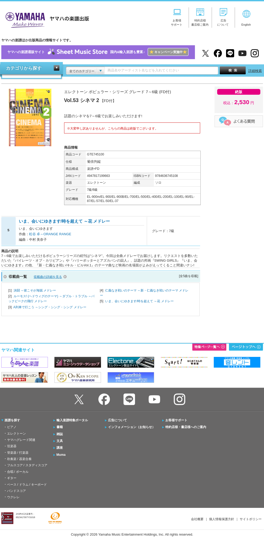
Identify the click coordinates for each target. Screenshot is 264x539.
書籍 (60, 427)
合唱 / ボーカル (18, 472)
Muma (61, 455)
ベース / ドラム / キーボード (27, 484)
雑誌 (60, 434)
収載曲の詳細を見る (48, 277)
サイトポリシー (251, 519)
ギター (11, 478)
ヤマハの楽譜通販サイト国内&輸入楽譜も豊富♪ (98, 52)
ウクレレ (13, 497)
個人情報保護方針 (221, 519)
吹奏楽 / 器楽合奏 (19, 459)
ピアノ (11, 427)
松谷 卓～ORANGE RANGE (50, 234)
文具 (60, 441)
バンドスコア (16, 491)
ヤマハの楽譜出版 (45, 19)
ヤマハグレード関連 (21, 440)
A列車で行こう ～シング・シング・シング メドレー (49, 307)
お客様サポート (176, 420)
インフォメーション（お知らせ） (131, 427)
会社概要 (197, 519)
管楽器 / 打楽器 (18, 452)
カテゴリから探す (24, 68)
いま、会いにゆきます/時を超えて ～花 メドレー (139, 301)
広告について (117, 420)
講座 (60, 448)
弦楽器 (11, 446)
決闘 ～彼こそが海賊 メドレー (35, 290)
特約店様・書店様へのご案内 (185, 427)
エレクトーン (16, 433)
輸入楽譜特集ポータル (72, 420)
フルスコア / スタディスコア (27, 465)
